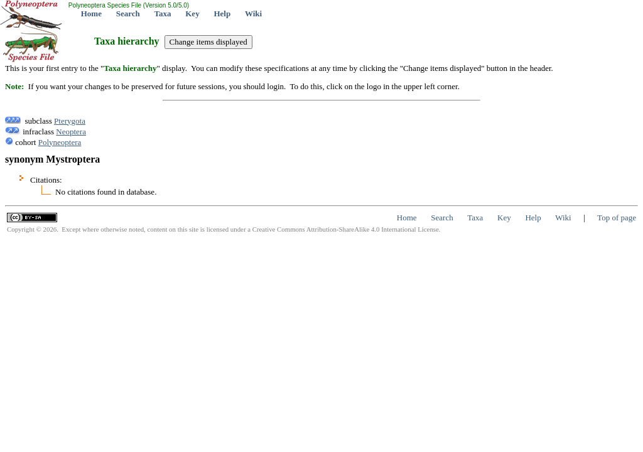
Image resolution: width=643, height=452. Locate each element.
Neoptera (71, 131)
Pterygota (69, 121)
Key (192, 13)
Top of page (616, 217)
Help (221, 13)
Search (128, 13)
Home (91, 13)
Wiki (253, 13)
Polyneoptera (60, 142)
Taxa (162, 13)
